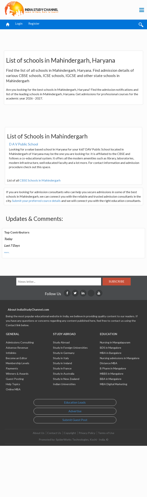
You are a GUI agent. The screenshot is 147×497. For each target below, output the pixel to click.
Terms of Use (106, 433)
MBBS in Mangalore (111, 373)
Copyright (70, 433)
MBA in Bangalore (110, 352)
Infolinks (11, 352)
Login (18, 23)
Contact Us (54, 433)
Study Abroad (61, 342)
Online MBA (13, 389)
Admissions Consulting (20, 342)
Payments (12, 368)
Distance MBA (108, 363)
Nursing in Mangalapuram (115, 342)
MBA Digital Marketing (113, 384)
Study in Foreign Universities (70, 347)
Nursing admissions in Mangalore (119, 358)
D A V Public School (23, 144)
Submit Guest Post (74, 420)
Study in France (62, 368)
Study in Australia (63, 373)
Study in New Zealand (66, 378)
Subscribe (116, 281)
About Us (38, 433)
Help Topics (13, 384)
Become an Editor (16, 358)
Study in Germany (63, 352)
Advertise (74, 411)
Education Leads (75, 402)
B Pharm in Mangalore (113, 368)
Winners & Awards (17, 373)
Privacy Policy (87, 433)
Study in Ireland (62, 363)
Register (34, 23)
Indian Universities (64, 384)
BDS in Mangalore (110, 347)
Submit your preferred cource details (36, 200)
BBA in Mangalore (110, 378)
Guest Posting (15, 378)
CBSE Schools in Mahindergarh (40, 180)
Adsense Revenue (17, 347)
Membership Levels (17, 363)
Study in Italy (61, 358)
